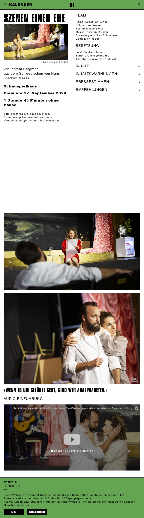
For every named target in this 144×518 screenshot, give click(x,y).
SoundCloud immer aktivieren (72, 450)
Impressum (10, 482)
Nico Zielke (96, 28)
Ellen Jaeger (92, 38)
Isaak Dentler (85, 52)
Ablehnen (37, 511)
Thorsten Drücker (96, 32)
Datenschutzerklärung (122, 408)
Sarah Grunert (85, 55)
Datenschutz (12, 486)
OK (13, 511)
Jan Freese (93, 25)
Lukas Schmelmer (105, 35)
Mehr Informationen (17, 505)
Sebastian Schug (96, 21)
